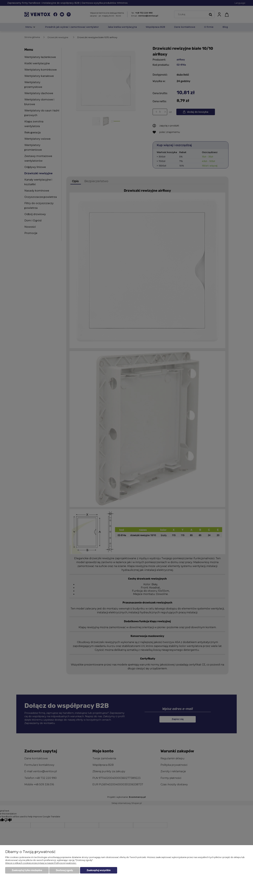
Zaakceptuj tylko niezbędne (27, 870)
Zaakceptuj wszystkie (99, 870)
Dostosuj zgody (64, 870)
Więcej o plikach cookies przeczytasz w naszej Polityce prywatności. (40, 863)
